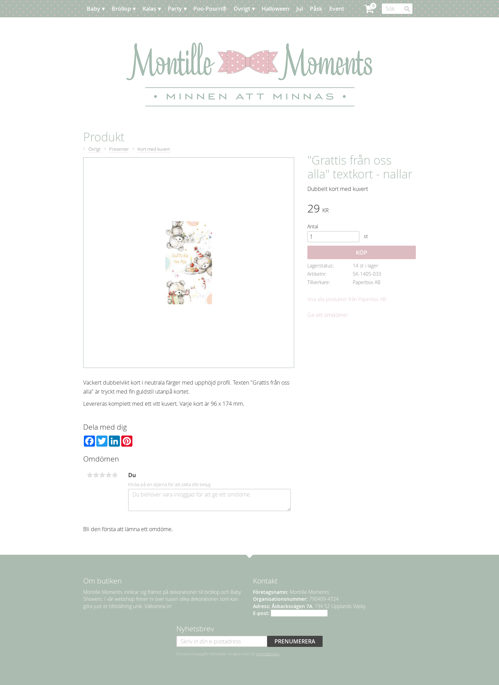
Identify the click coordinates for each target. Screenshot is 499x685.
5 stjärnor (115, 475)
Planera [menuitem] (104, 26)
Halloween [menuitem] (275, 8)
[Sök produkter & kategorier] (397, 8)
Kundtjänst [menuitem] (135, 26)
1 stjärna (90, 475)
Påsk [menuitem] (316, 8)
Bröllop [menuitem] (121, 8)
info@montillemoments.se (299, 613)
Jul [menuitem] (299, 8)
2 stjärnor (96, 475)
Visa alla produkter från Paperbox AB (346, 299)
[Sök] (407, 9)
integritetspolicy (268, 653)
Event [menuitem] (336, 8)
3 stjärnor (102, 475)
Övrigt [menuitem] (242, 8)
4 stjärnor (108, 475)
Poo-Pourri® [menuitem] (210, 8)
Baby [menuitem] (93, 8)
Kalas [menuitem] (149, 8)
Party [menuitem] (175, 8)
